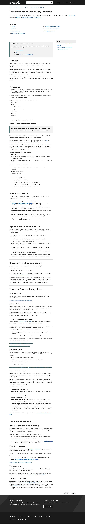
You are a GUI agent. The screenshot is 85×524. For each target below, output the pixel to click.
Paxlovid (31, 449)
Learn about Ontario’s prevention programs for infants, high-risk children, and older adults (30, 367)
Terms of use (47, 516)
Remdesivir (37, 449)
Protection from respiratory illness (52, 28)
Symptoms (13, 28)
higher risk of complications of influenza (37, 474)
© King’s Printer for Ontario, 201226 (17, 519)
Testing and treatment (49, 31)
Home (11, 7)
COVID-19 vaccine (22, 321)
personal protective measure (22, 274)
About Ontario (12, 516)
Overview (13, 26)
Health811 (11, 141)
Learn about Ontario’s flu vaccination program (19, 346)
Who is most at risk (15, 31)
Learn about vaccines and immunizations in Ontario (20, 300)
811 (16, 52)
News (34, 516)
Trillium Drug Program (18, 485)
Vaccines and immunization (31, 7)
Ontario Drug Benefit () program (31, 482)
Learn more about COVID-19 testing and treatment (20, 462)
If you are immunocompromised (18, 33)
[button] (51, 2)
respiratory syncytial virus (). (32, 18)
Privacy (40, 516)
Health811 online (19, 50)
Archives (29, 516)
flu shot (30, 321)
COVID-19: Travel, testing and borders (64, 47)
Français (59, 2)
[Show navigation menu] (66, 2)
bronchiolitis (16, 147)
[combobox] (39, 2)
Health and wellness (18, 7)
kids (22, 329)
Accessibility (21, 516)
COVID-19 (42, 7)
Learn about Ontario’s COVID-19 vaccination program (21, 343)
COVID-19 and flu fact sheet (62, 49)
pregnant (31, 329)
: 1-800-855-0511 (28, 54)
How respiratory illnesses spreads (52, 26)
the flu (18, 17)
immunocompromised (17, 438)
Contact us (48, 506)
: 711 (21, 54)
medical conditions (48, 441)
